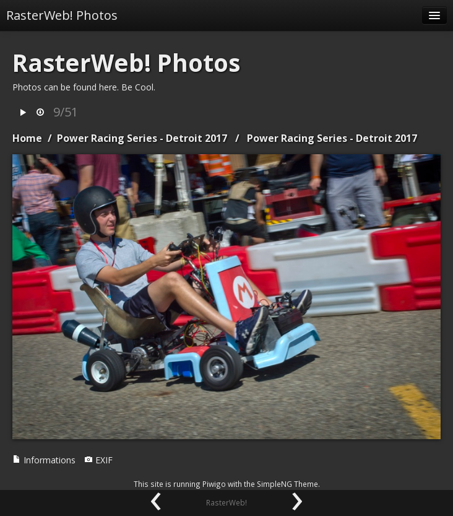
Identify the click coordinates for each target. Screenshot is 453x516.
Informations (44, 460)
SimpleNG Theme (287, 484)
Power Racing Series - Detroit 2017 (142, 138)
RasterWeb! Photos (62, 15)
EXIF (98, 460)
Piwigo (214, 484)
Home (27, 138)
